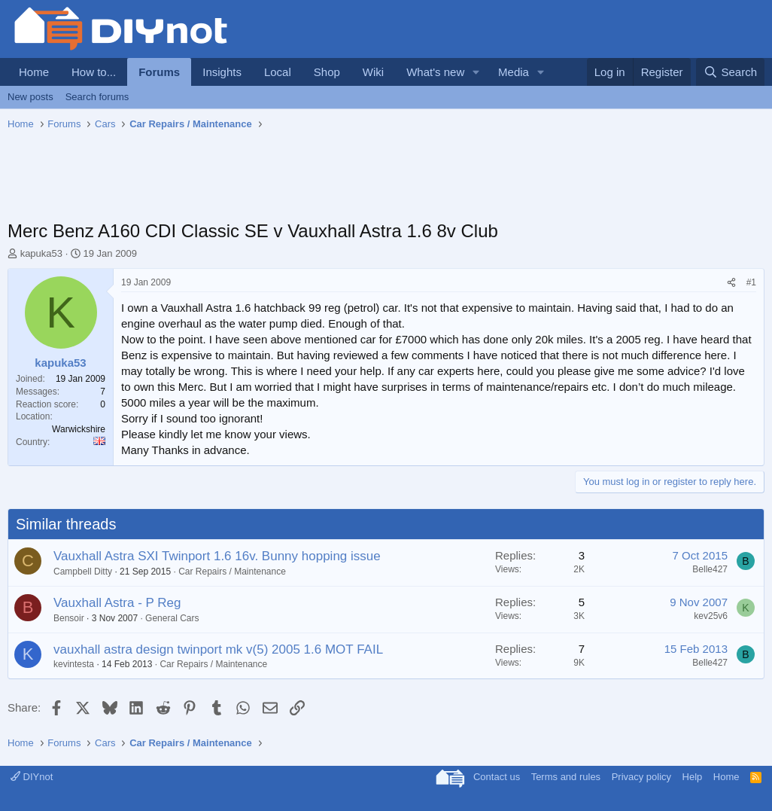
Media (513, 72)
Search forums (97, 96)
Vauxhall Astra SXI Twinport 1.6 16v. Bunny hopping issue (217, 556)
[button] (476, 72)
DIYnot (32, 776)
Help (692, 776)
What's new (435, 72)
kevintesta (73, 664)
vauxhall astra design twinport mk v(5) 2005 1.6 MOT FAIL (218, 649)
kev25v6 (711, 616)
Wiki (373, 72)
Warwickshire (78, 429)
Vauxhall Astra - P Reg (117, 603)
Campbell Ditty (82, 571)
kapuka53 (41, 253)
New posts (30, 96)
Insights (222, 72)
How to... (93, 72)
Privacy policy (641, 776)
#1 (751, 282)
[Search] (730, 72)
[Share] (731, 282)
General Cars (172, 618)
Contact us (496, 776)
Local (277, 72)
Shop (327, 72)
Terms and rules (565, 776)
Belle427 (710, 569)
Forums (159, 72)
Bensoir (68, 618)
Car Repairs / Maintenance (232, 571)
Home (34, 72)
